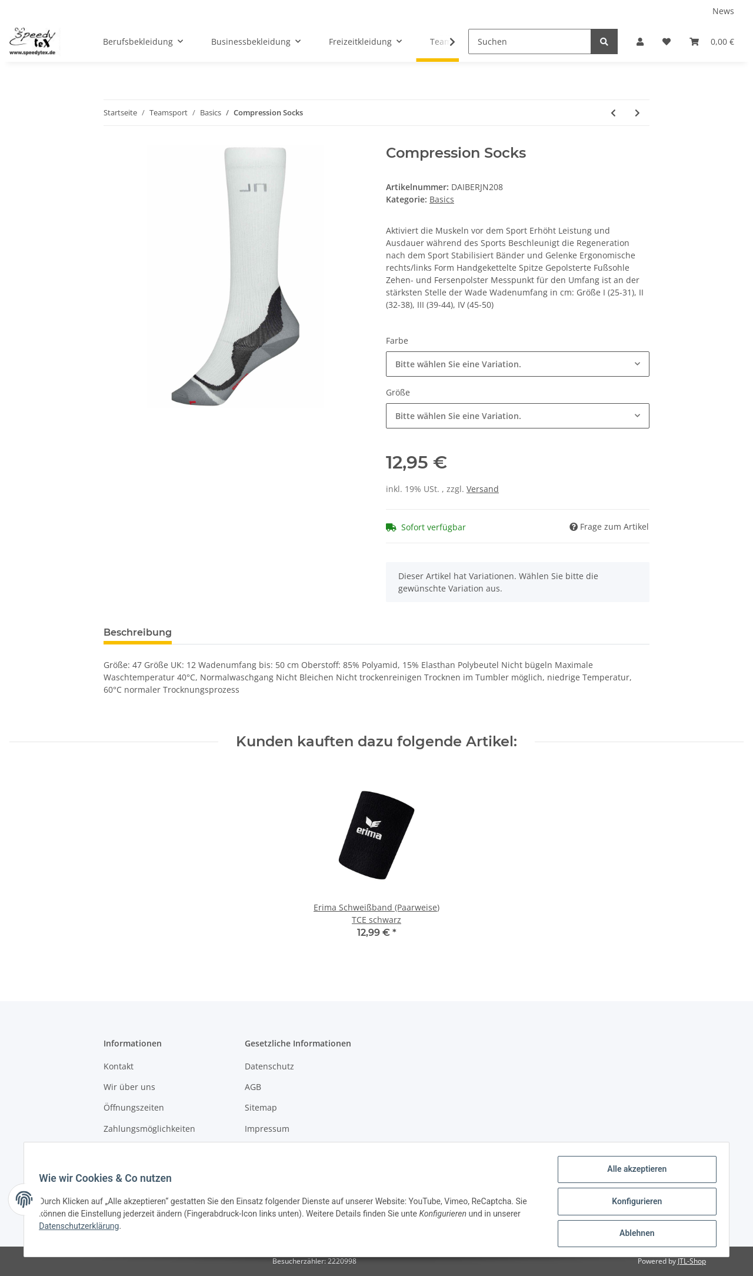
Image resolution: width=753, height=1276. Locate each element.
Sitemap (261, 1107)
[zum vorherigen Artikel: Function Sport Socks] (613, 112)
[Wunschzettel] (666, 41)
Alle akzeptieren (632, 1173)
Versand (483, 488)
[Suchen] (529, 41)
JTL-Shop (692, 1261)
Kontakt (119, 1066)
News (723, 10)
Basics (441, 199)
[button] (640, 41)
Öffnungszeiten (134, 1107)
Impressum (267, 1128)
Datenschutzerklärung (83, 1228)
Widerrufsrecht (275, 1149)
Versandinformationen (148, 1149)
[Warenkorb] (712, 41)
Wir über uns (129, 1086)
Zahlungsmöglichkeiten (149, 1128)
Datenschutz (269, 1066)
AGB (253, 1086)
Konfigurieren (633, 1203)
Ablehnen (632, 1234)
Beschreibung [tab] (138, 632)
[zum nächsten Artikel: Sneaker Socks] (637, 112)
